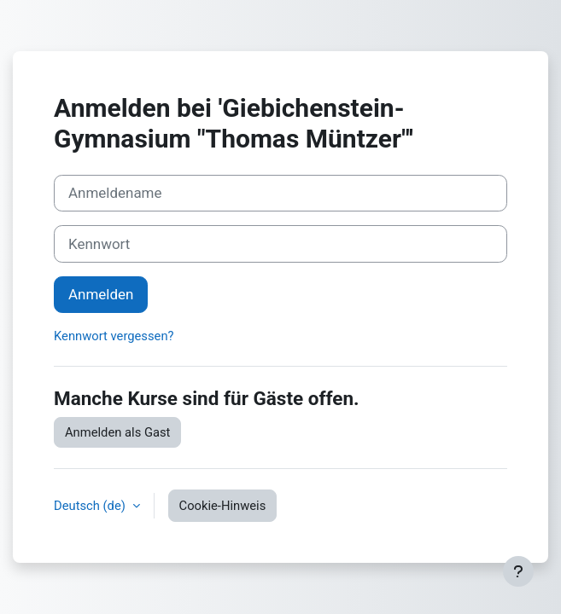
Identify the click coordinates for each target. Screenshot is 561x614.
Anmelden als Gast (117, 432)
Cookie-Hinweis (222, 505)
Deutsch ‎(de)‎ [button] (91, 505)
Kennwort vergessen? (114, 336)
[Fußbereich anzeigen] (518, 571)
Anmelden (100, 294)
